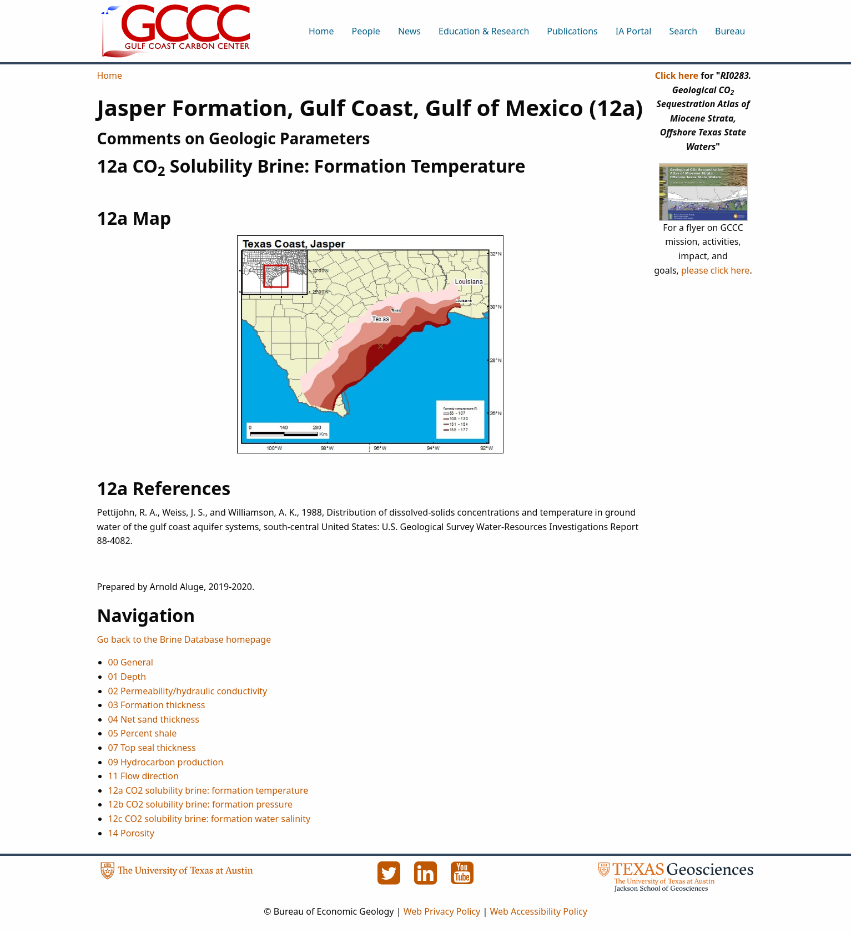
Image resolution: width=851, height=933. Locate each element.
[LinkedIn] (427, 879)
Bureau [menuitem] (730, 31)
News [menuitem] (409, 31)
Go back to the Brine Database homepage (184, 639)
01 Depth (127, 676)
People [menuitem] (365, 31)
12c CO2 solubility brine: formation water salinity (209, 819)
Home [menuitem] (321, 31)
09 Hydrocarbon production (166, 762)
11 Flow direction (143, 776)
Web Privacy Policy (442, 911)
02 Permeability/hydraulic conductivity (188, 691)
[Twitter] (390, 879)
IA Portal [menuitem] (634, 31)
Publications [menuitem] (572, 31)
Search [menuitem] (683, 31)
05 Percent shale (142, 733)
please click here (715, 270)
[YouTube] (462, 879)
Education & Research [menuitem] (484, 31)
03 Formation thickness (156, 705)
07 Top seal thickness (152, 748)
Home (110, 75)
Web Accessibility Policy (538, 911)
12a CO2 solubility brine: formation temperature (208, 790)
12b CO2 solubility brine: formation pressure (200, 804)
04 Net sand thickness (153, 719)
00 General (130, 662)
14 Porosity (131, 833)
